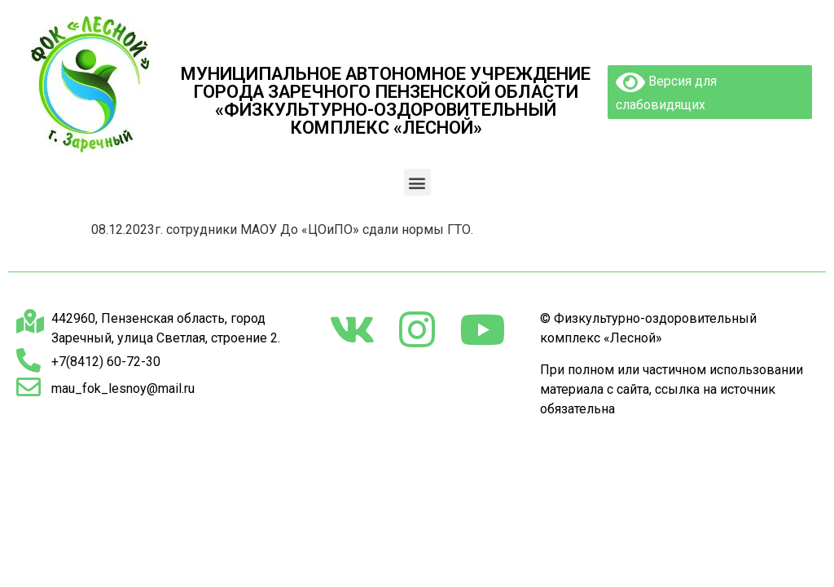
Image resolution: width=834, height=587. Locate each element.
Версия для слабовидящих (666, 91)
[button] (417, 182)
